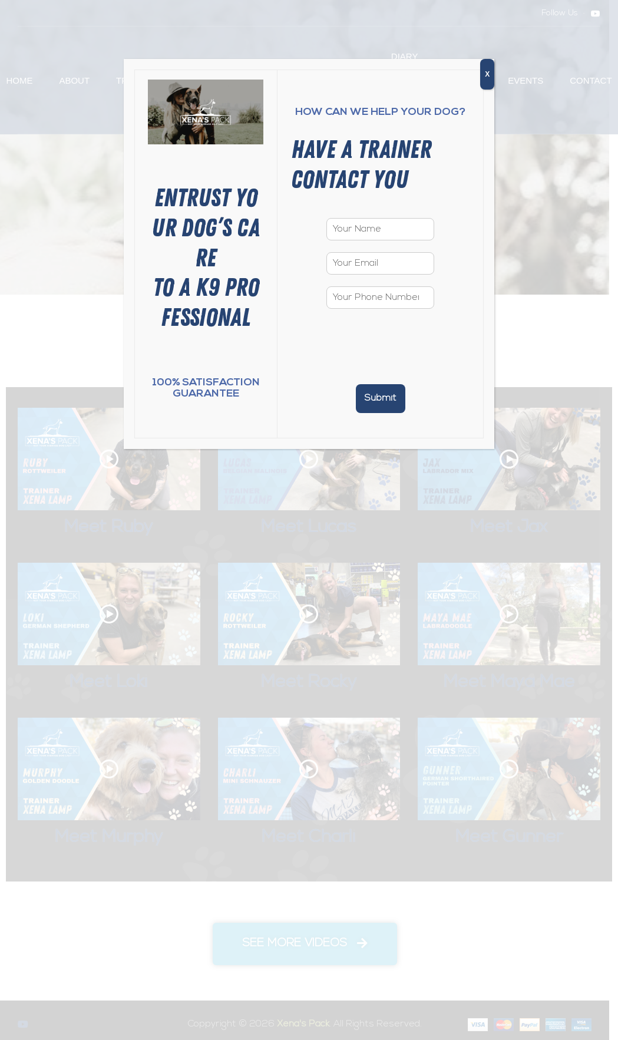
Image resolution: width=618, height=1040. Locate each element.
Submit (380, 398)
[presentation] (380, 365)
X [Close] (487, 74)
